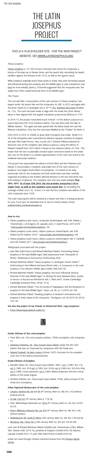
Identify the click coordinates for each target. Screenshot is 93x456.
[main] (46, 26)
